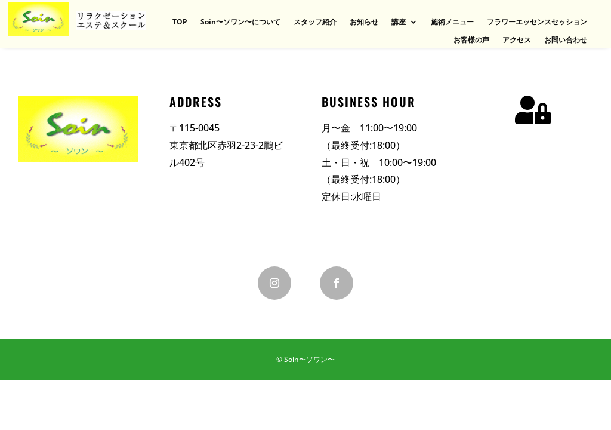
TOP (179, 22)
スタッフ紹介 (315, 22)
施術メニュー (452, 22)
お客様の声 (471, 40)
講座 (398, 22)
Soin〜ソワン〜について (240, 22)
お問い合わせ (565, 40)
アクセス (516, 40)
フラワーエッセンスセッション (537, 22)
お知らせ (364, 22)
